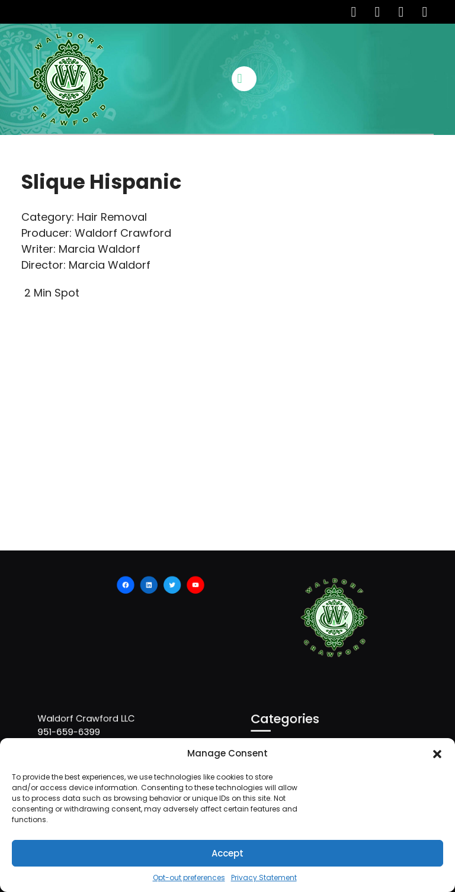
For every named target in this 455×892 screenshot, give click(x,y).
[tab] (245, 78)
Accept (227, 853)
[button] (437, 753)
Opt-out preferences (189, 877)
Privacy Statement (264, 877)
